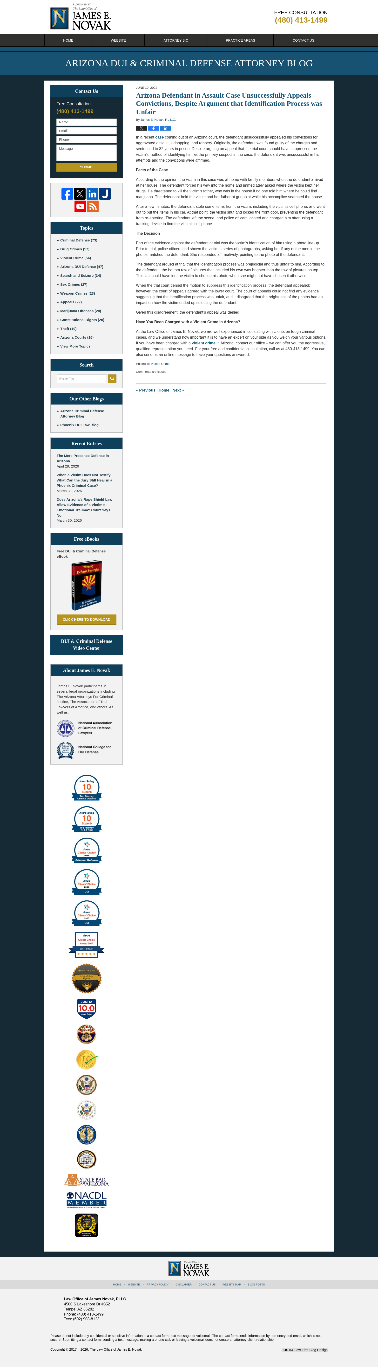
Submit (86, 167)
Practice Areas (240, 40)
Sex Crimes (74, 284)
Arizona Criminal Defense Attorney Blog (82, 413)
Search (112, 378)
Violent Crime (160, 364)
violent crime (204, 343)
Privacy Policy (158, 1284)
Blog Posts (256, 1284)
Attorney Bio (175, 40)
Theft (68, 329)
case (159, 137)
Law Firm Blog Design (305, 1350)
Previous (145, 390)
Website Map (232, 1284)
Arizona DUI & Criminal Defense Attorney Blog (80, 16)
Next (178, 390)
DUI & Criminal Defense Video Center (86, 645)
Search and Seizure (80, 275)
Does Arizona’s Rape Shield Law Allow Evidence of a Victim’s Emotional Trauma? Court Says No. (84, 507)
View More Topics (75, 346)
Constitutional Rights (82, 320)
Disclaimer (184, 1284)
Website (118, 40)
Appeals (71, 302)
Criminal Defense (78, 240)
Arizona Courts (77, 337)
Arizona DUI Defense (81, 267)
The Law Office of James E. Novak (116, 1349)
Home (68, 40)
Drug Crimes (74, 249)
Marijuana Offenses (80, 311)
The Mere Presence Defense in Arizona (83, 458)
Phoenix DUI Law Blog (79, 425)
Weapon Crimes (77, 293)
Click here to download (86, 619)
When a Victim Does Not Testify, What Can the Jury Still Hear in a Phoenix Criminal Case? (84, 480)
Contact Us (303, 40)
